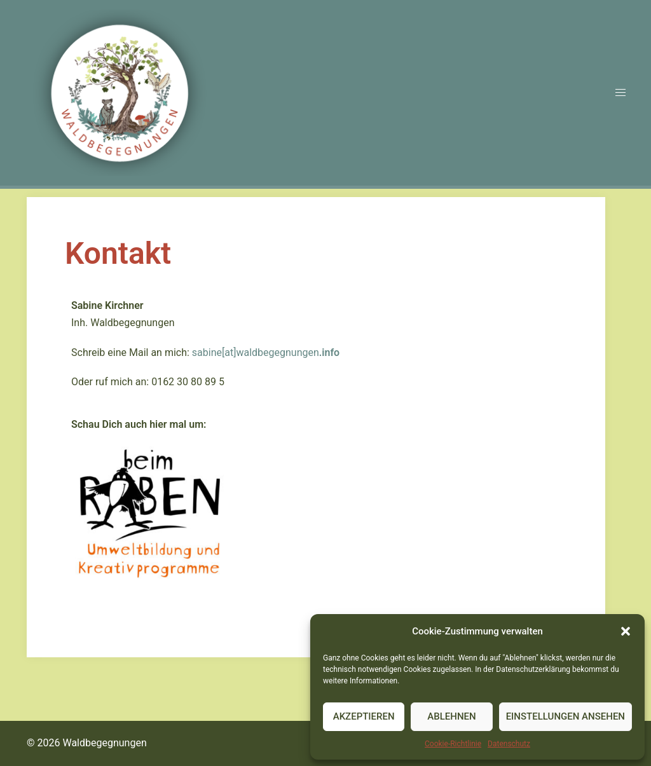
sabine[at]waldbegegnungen (265, 352)
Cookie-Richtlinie (453, 743)
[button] (625, 631)
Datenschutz (509, 743)
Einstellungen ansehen (565, 716)
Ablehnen (451, 716)
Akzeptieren (364, 716)
